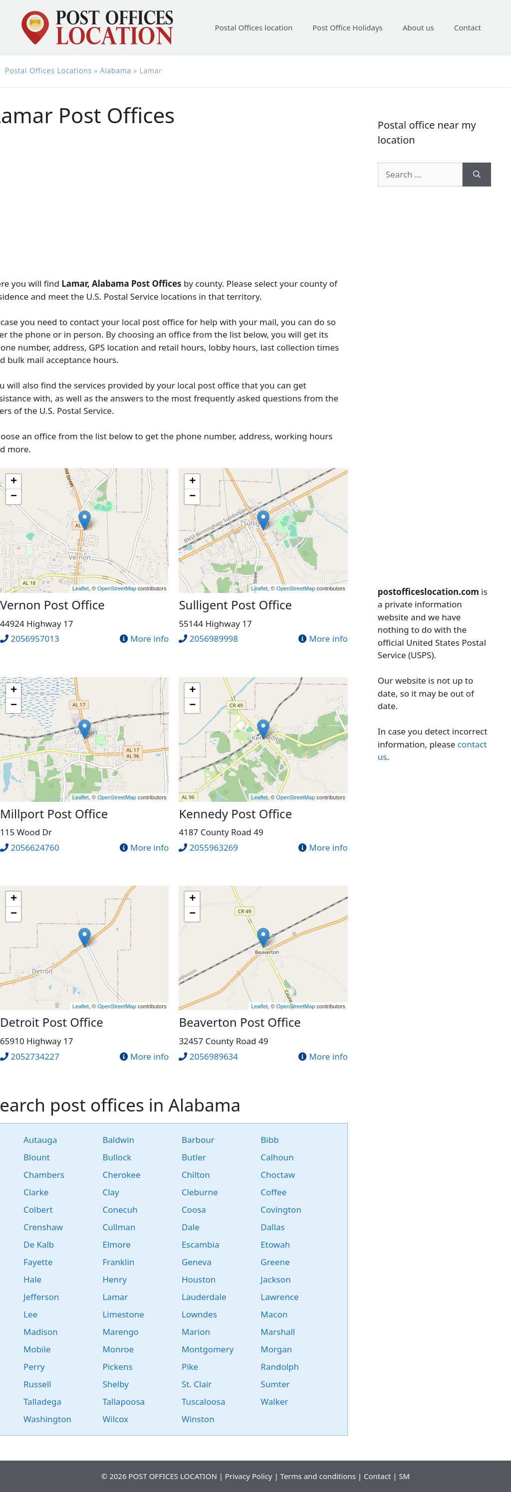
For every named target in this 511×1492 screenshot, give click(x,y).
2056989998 (214, 638)
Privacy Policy (248, 1476)
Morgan (276, 1349)
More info (149, 638)
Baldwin (118, 1139)
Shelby (115, 1384)
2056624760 (34, 847)
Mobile (37, 1349)
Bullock (116, 1157)
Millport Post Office (54, 813)
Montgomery (208, 1349)
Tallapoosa (123, 1401)
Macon (273, 1314)
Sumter (274, 1384)
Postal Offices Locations (48, 70)
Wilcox (115, 1419)
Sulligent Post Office (235, 604)
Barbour (198, 1139)
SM (404, 1476)
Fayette (37, 1262)
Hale (32, 1279)
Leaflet (80, 588)
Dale (191, 1227)
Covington (280, 1209)
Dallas (272, 1227)
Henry (114, 1279)
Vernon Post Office (52, 604)
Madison (40, 1331)
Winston (198, 1419)
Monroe (118, 1349)
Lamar (115, 1297)
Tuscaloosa (204, 1401)
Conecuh (119, 1209)
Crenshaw (43, 1227)
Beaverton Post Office (239, 1022)
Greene (274, 1262)
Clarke (35, 1192)
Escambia (201, 1244)
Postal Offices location (253, 27)
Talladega (42, 1401)
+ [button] (13, 481)
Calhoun (276, 1157)
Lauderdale (204, 1297)
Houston (199, 1279)
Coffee (273, 1192)
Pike (190, 1366)
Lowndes (199, 1314)
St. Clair (197, 1384)
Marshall (277, 1331)
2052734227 (34, 1056)
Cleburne (200, 1192)
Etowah (275, 1244)
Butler (194, 1157)
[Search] (477, 174)
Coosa (194, 1209)
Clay (110, 1192)
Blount (36, 1157)
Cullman (118, 1227)
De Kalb (38, 1244)
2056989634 (214, 1056)
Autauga (40, 1139)
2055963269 (214, 847)
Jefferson (41, 1297)
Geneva (197, 1262)
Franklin (118, 1262)
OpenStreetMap (116, 588)
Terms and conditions (318, 1476)
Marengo (120, 1331)
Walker (274, 1401)
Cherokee (121, 1174)
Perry (34, 1366)
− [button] (13, 496)
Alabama (115, 70)
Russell (37, 1384)
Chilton (196, 1174)
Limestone (123, 1314)
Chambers (43, 1174)
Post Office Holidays (347, 27)
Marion (196, 1331)
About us (418, 27)
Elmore (116, 1244)
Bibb (269, 1139)
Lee (30, 1314)
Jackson (275, 1279)
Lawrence (279, 1297)
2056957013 (34, 638)
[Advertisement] (434, 386)
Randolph (279, 1366)
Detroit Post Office (51, 1022)
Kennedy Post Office (235, 813)
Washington (47, 1419)
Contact (467, 27)
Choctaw (277, 1174)
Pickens (117, 1366)
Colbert (38, 1209)
